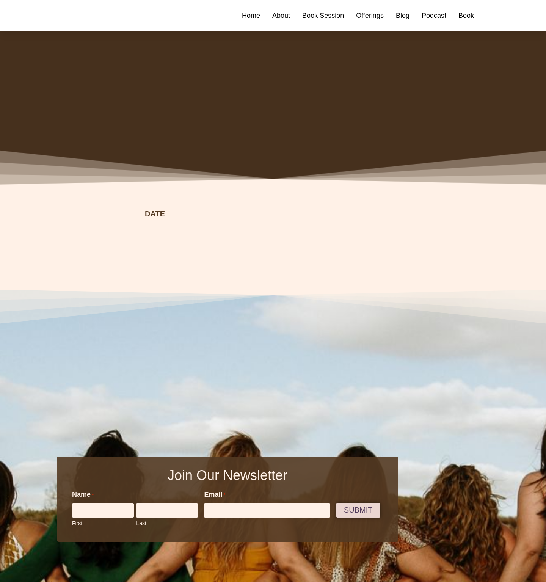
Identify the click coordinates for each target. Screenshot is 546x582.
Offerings (370, 15)
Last (141, 523)
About (281, 15)
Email (214, 495)
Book (466, 15)
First (77, 523)
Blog (403, 15)
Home (251, 15)
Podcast (434, 15)
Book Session (323, 15)
